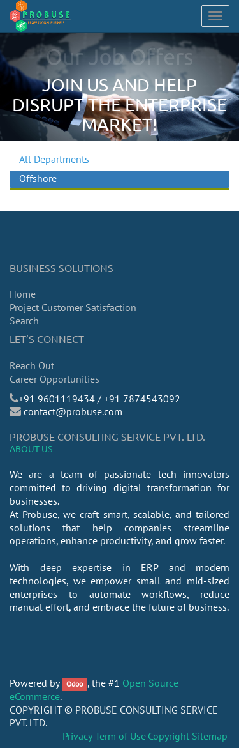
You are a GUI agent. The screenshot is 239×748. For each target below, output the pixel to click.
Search (24, 320)
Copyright (168, 735)
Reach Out (32, 365)
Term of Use (120, 735)
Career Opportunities (54, 378)
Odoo (74, 684)
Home (23, 293)
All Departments (54, 159)
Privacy (77, 735)
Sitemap (210, 735)
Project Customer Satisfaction (73, 307)
